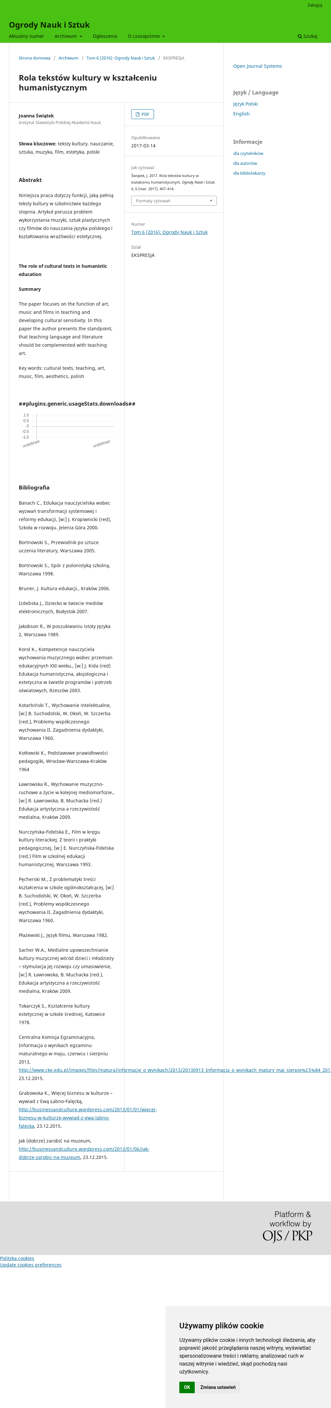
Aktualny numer (26, 36)
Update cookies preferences (31, 1265)
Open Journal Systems (257, 66)
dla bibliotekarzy (249, 173)
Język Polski (245, 104)
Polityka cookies (17, 1258)
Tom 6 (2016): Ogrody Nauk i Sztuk (121, 58)
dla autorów (245, 163)
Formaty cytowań (153, 201)
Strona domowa (34, 58)
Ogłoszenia (105, 36)
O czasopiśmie (144, 36)
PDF (144, 114)
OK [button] (187, 1387)
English (241, 114)
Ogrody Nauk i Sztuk (49, 24)
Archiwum (66, 36)
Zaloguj (315, 5)
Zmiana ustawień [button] (218, 1387)
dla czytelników (248, 153)
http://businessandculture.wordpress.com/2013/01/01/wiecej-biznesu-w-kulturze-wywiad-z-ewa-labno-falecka (88, 1117)
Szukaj (308, 36)
